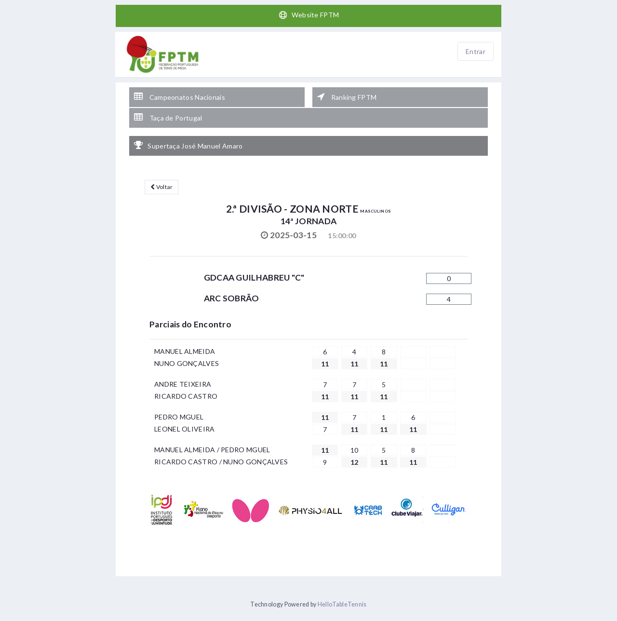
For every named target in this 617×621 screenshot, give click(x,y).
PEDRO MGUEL (178, 417)
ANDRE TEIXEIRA (182, 384)
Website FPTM (308, 15)
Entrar (475, 51)
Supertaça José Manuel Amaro (188, 145)
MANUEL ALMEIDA (184, 351)
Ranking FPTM (346, 97)
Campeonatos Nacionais (179, 97)
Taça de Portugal (168, 117)
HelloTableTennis (342, 604)
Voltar (161, 186)
